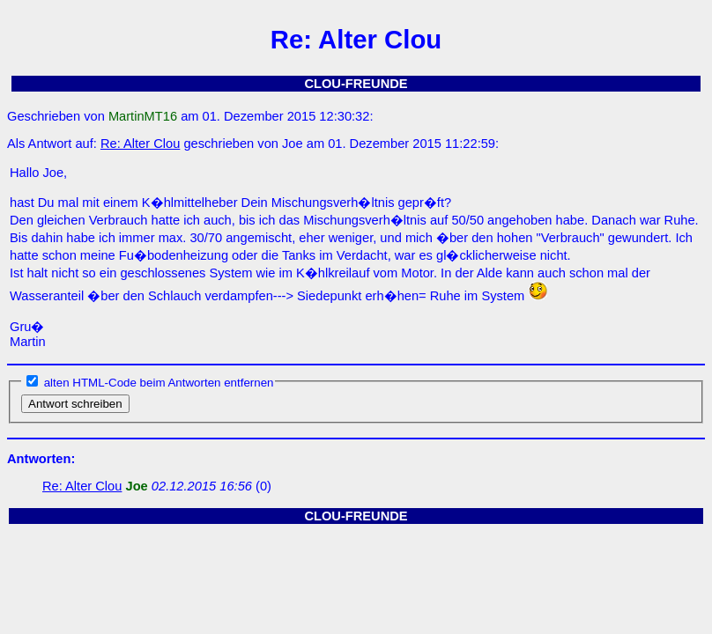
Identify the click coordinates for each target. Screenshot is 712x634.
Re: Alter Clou (140, 143)
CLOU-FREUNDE (355, 84)
